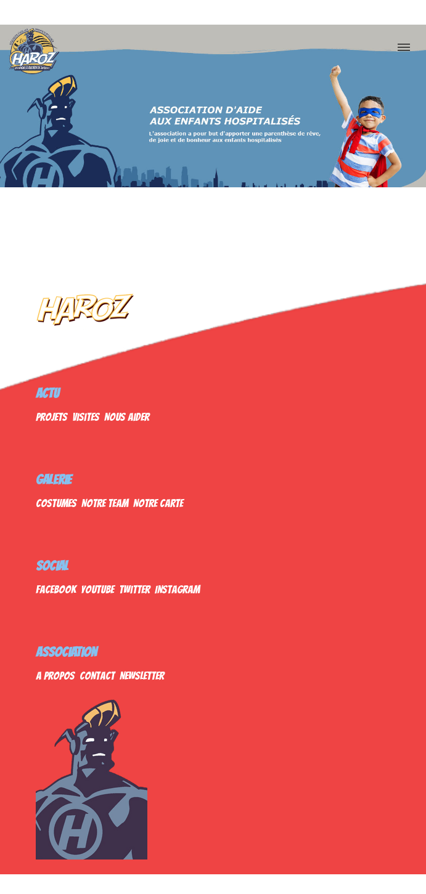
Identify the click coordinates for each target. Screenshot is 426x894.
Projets (51, 417)
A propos (55, 675)
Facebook (56, 589)
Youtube (97, 589)
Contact (97, 675)
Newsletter (142, 675)
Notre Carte (158, 503)
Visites (85, 417)
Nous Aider (126, 417)
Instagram (177, 589)
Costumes (56, 503)
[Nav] (404, 47)
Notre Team (104, 503)
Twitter (134, 589)
